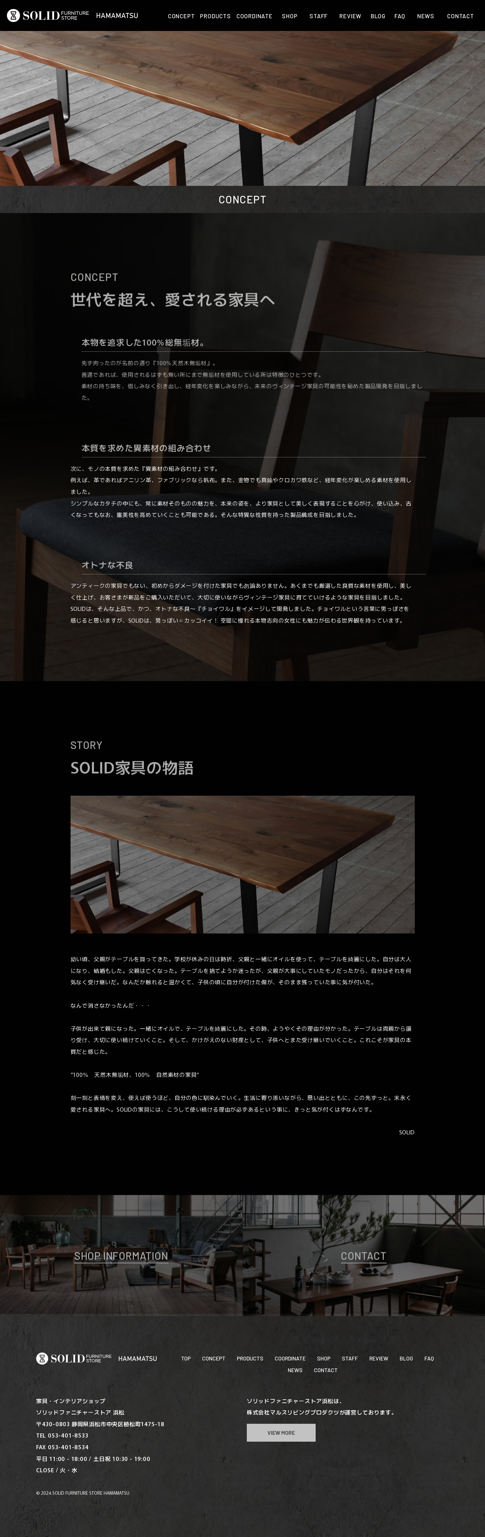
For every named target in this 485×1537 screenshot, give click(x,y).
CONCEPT (213, 1358)
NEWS (295, 1370)
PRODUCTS (250, 1358)
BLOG (406, 1358)
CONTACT (326, 1370)
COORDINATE (290, 1358)
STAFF (350, 1358)
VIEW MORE (281, 1432)
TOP (186, 1358)
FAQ (429, 1358)
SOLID (407, 1132)
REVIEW (378, 1358)
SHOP (323, 1358)
